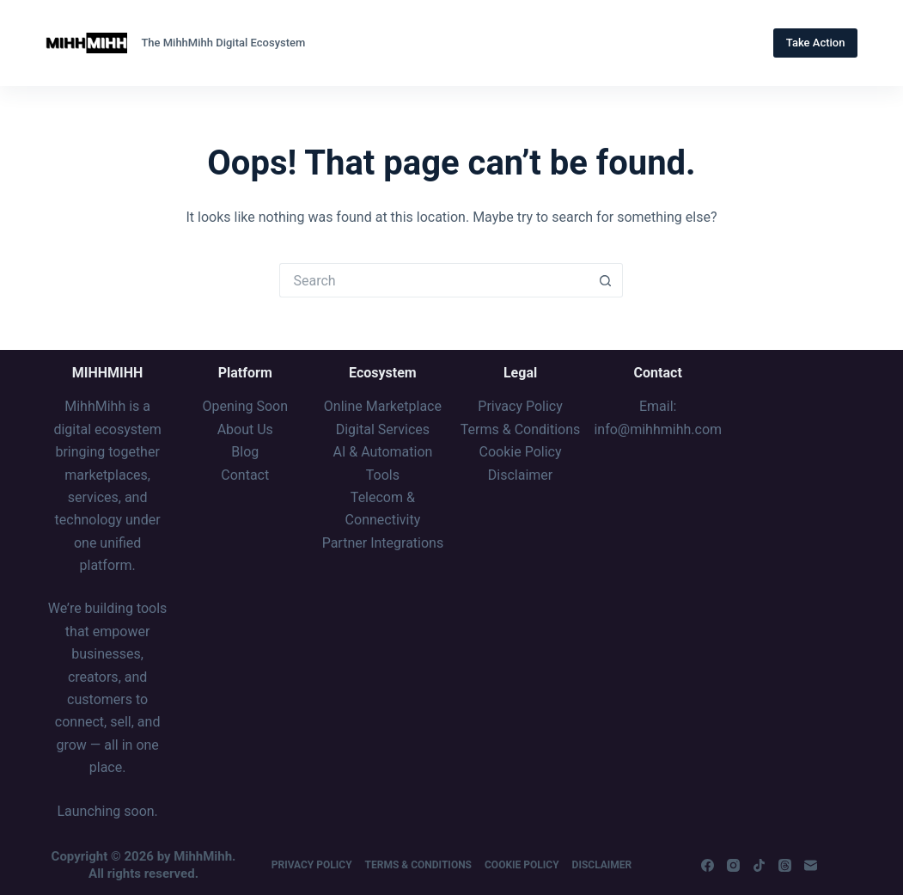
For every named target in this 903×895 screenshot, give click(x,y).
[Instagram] (733, 865)
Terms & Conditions (418, 865)
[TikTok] (759, 865)
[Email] (810, 865)
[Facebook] (707, 865)
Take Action (815, 42)
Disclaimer (602, 865)
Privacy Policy (312, 865)
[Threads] (784, 865)
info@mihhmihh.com (658, 429)
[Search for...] (434, 280)
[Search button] (606, 280)
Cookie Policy (522, 865)
